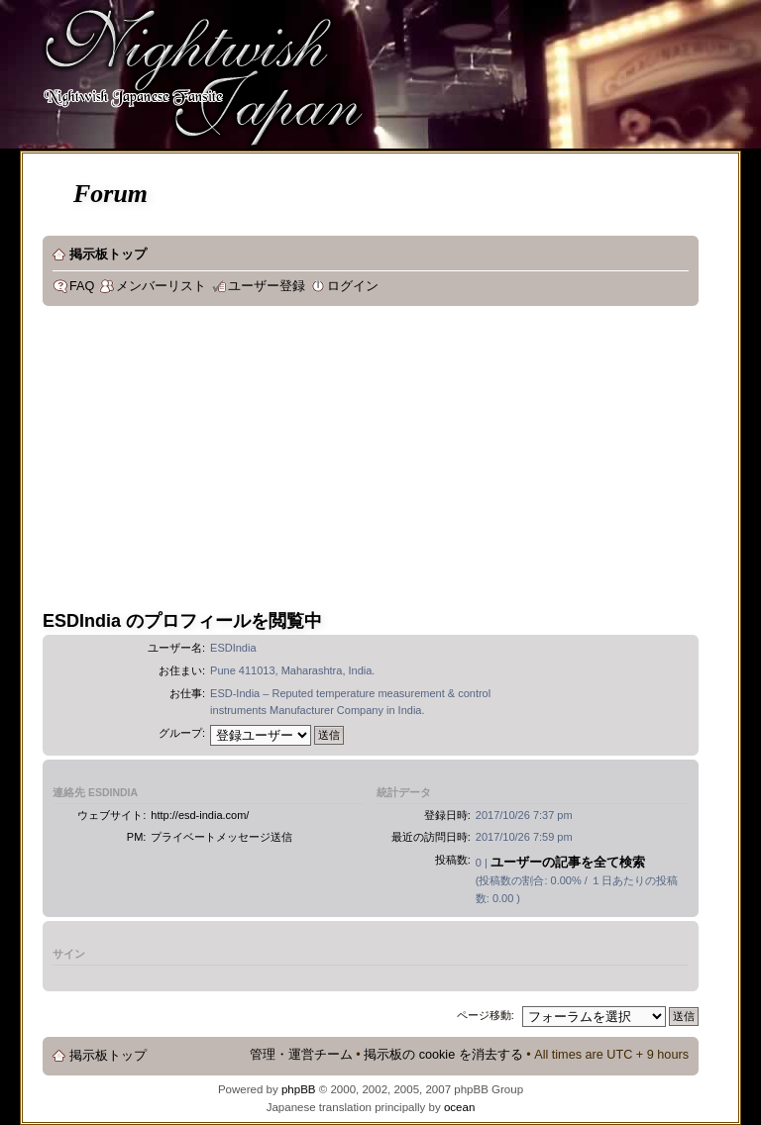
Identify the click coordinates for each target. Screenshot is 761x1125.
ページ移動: (485, 1015)
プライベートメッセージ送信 (221, 837)
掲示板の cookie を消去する (443, 1055)
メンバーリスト (161, 286)
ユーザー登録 (266, 286)
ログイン (353, 286)
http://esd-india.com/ (200, 815)
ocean (459, 1107)
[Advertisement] (327, 464)
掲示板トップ (108, 254)
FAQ (81, 286)
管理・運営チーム (301, 1055)
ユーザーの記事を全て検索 (567, 862)
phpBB (298, 1089)
